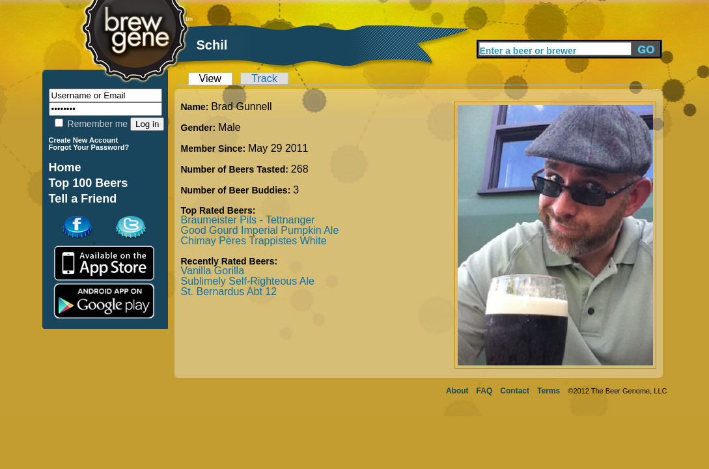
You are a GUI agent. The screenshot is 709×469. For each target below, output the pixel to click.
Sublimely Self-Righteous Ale (247, 281)
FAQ (485, 390)
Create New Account (83, 140)
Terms (548, 390)
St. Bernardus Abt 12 (229, 291)
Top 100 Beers (88, 183)
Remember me (91, 124)
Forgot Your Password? (89, 147)
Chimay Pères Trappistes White (254, 240)
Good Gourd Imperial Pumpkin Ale (260, 230)
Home (65, 167)
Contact (514, 390)
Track (264, 78)
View (210, 78)
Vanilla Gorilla (213, 270)
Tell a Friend (83, 198)
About (457, 390)
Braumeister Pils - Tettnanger (248, 219)
